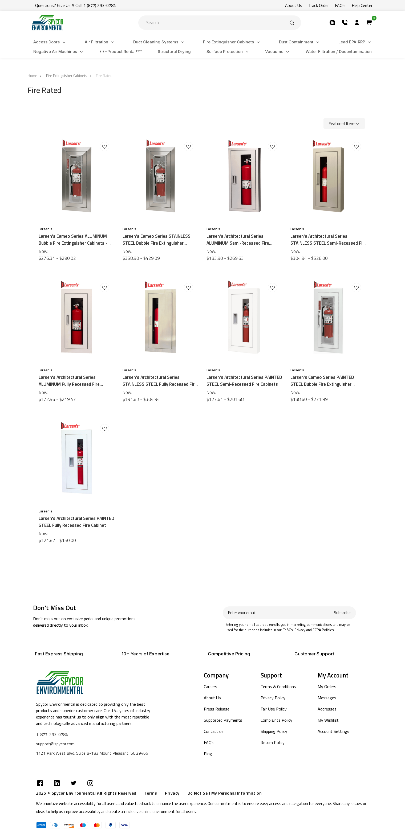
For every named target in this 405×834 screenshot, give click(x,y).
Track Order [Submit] (318, 5)
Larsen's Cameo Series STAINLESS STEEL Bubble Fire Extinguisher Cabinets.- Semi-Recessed (157, 239)
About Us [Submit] (293, 5)
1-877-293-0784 (52, 734)
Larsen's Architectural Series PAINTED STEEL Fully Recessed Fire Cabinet (76, 522)
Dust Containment (300, 42)
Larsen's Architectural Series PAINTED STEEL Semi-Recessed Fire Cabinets (244, 381)
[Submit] (292, 22)
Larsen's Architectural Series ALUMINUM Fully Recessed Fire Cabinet (69, 381)
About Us (212, 698)
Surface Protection (228, 52)
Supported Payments (223, 720)
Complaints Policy (276, 720)
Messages (327, 698)
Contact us (214, 731)
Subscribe (342, 613)
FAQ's (209, 742)
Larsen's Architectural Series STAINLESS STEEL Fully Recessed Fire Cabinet (160, 381)
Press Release (216, 709)
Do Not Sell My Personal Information (225, 793)
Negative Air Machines (58, 52)
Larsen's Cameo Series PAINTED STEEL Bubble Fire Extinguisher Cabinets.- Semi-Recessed (322, 381)
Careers (210, 686)
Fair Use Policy (274, 709)
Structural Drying (174, 51)
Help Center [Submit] (362, 5)
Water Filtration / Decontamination (339, 51)
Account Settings (333, 731)
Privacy (172, 793)
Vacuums (278, 52)
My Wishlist (328, 720)
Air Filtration (100, 42)
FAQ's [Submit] (340, 5)
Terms (150, 793)
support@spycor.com (55, 744)
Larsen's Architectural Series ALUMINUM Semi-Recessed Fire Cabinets (237, 239)
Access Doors (50, 42)
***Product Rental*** (120, 51)
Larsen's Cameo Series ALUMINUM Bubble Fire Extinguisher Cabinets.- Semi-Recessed (73, 239)
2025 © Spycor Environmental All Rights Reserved (86, 793)
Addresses (327, 709)
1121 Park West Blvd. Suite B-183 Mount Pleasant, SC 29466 (92, 753)
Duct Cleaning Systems (159, 42)
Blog (208, 753)
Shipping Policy (274, 731)
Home (32, 75)
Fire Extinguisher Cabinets (232, 42)
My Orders (327, 686)
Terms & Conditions (278, 686)
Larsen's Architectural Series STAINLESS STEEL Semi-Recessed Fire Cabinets (328, 239)
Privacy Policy (273, 698)
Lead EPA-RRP (355, 42)
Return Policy (273, 742)
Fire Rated (104, 75)
